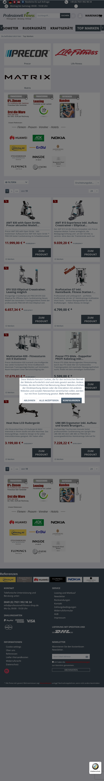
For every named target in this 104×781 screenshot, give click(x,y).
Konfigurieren (71, 400)
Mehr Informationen (69, 393)
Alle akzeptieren (49, 400)
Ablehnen (29, 400)
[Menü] (99, 763)
